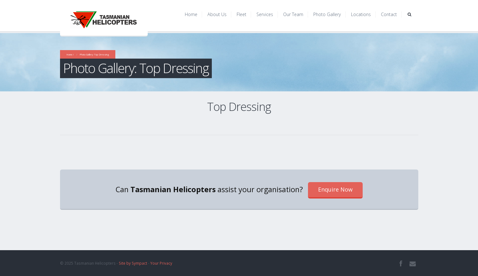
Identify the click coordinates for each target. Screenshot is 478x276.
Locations (361, 14)
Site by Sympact (133, 263)
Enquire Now (335, 189)
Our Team (293, 14)
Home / (70, 54)
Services (264, 14)
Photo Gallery (327, 14)
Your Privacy (161, 263)
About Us (217, 14)
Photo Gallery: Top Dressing (94, 54)
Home (191, 14)
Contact (389, 14)
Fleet (241, 14)
